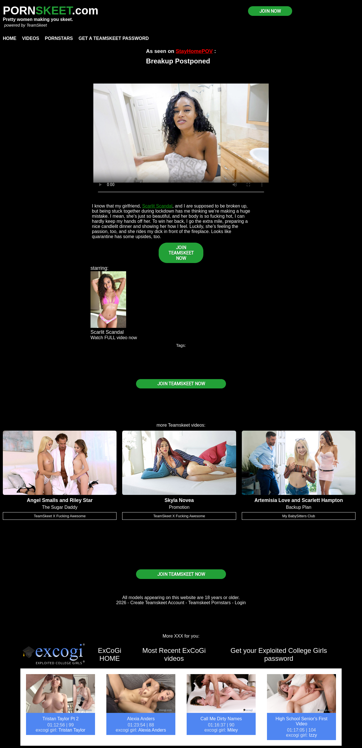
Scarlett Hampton (322, 500)
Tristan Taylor (72, 730)
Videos (30, 38)
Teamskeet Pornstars (209, 602)
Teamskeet (179, 425)
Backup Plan (298, 507)
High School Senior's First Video (301, 721)
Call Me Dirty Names (221, 718)
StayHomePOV (194, 51)
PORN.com (50, 10)
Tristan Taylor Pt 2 (60, 718)
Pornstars (59, 38)
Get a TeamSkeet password (114, 38)
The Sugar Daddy (59, 507)
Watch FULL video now (113, 337)
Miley (232, 730)
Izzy (313, 735)
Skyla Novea (179, 500)
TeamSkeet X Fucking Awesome (60, 516)
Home (9, 38)
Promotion (179, 507)
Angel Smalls (42, 500)
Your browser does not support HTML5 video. (181, 133)
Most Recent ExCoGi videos (174, 654)
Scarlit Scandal (157, 206)
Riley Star (81, 500)
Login (240, 602)
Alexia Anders (141, 718)
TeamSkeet (36, 25)
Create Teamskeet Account (157, 602)
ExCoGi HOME (109, 654)
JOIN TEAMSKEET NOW (181, 253)
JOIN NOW (270, 11)
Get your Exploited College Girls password (278, 654)
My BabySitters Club (298, 516)
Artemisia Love (272, 500)
